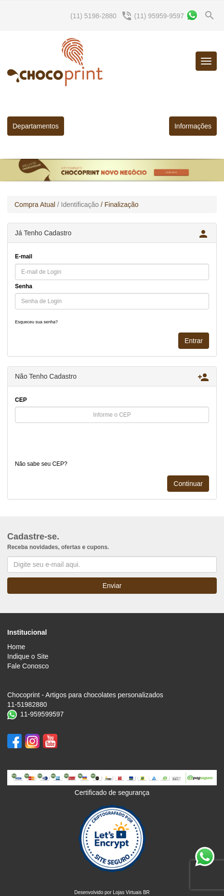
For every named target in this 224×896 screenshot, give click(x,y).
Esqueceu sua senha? (36, 322)
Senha (23, 286)
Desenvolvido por (93, 892)
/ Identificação (78, 204)
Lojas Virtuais (128, 892)
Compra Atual (34, 204)
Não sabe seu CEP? (41, 464)
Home (16, 647)
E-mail (23, 256)
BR (146, 892)
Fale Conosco (28, 666)
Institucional (27, 632)
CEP (21, 400)
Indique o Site (28, 656)
